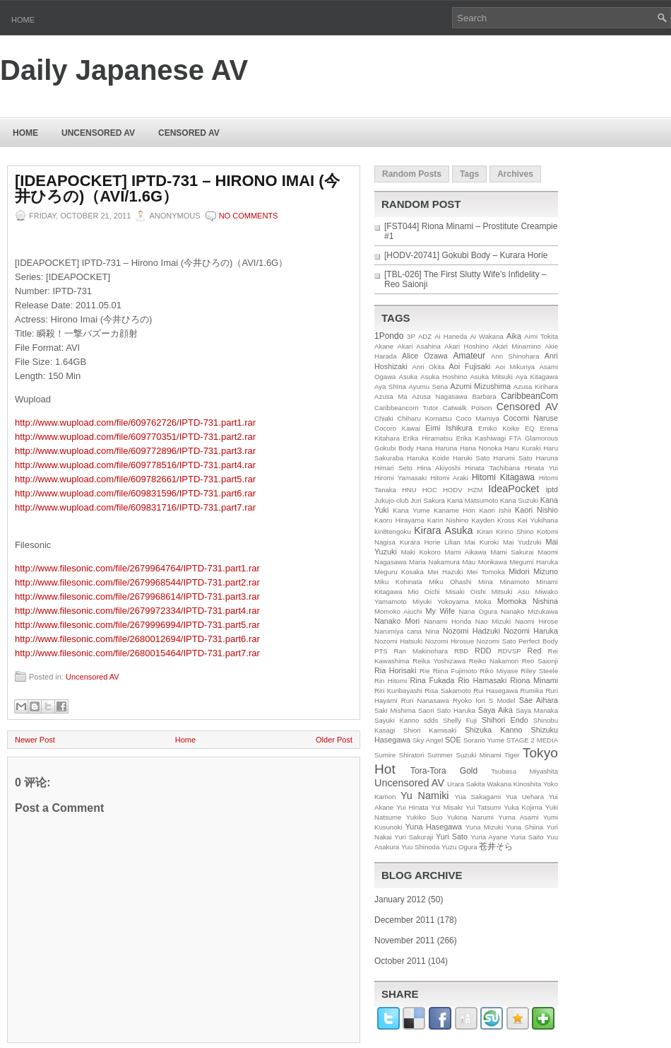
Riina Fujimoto (455, 671)
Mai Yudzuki (522, 542)
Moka (483, 601)
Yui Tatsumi (483, 807)
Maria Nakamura (434, 562)
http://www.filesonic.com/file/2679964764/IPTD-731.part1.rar (137, 568)
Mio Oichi (423, 591)
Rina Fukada (432, 680)
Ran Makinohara (421, 651)
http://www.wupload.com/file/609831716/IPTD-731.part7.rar (135, 507)
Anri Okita (428, 367)
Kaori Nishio (536, 510)
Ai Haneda (450, 336)
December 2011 (404, 920)
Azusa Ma (391, 396)
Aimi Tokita (541, 336)
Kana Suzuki (519, 500)
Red (535, 650)
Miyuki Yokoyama (440, 601)
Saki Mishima (394, 710)
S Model (502, 700)
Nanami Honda (447, 621)
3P (411, 336)
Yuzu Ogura (459, 847)
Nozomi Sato (496, 641)
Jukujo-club (391, 500)
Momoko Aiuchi (398, 611)
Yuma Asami (518, 817)
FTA (515, 438)
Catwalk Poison (467, 408)
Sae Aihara (538, 700)
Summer (440, 755)
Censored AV (189, 133)
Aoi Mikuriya (515, 367)
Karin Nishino (448, 520)
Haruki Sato (471, 458)
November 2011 (404, 940)
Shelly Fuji (460, 720)
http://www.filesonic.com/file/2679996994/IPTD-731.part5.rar (137, 624)
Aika (513, 336)
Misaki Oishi (466, 591)
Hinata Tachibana (492, 468)
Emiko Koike (498, 428)
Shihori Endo (505, 720)
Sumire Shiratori (399, 755)
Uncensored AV (98, 133)
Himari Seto (393, 468)
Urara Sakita (466, 784)
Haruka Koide (428, 458)
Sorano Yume (483, 740)
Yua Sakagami (477, 796)
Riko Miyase (499, 671)
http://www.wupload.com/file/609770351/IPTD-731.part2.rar (135, 436)
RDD (483, 650)
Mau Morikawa (484, 562)
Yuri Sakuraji (413, 837)
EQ (530, 428)
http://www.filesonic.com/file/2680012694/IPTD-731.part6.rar (137, 639)
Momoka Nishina (527, 601)
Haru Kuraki (522, 448)
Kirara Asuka (443, 530)
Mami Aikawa (465, 552)
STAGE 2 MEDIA (532, 740)
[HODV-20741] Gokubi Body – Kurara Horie (465, 255)
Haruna (547, 458)
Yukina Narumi (470, 817)
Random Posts (411, 174)
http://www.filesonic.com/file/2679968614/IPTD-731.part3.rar (137, 596)
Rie (424, 671)
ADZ (425, 336)
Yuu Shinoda (420, 847)
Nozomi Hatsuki (398, 641)
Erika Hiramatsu (428, 438)
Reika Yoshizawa (438, 661)
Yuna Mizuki (484, 827)
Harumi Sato (513, 458)
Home (23, 20)
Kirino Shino (515, 531)
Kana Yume (411, 510)
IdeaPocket (513, 488)
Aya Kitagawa (537, 376)
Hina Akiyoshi (438, 468)
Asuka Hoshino (443, 376)
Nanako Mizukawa (529, 611)
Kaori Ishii (495, 510)
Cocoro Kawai (397, 428)
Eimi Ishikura (449, 428)
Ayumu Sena (428, 386)
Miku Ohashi (450, 582)
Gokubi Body (394, 448)
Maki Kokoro (421, 552)
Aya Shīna (390, 386)
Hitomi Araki (449, 478)
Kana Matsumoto (473, 500)
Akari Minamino (516, 346)
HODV (453, 490)
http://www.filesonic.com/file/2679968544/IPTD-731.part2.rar (137, 582)
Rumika (532, 690)
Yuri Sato (452, 836)
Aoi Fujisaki (470, 366)
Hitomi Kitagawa (503, 477)
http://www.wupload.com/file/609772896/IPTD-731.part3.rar (135, 451)
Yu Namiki (424, 795)
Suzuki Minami (478, 755)
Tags (469, 174)
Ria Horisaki (395, 670)
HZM (475, 490)
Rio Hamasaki (482, 680)
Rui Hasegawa (495, 690)
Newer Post (35, 739)
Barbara (485, 396)
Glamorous (541, 438)
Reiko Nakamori (493, 661)
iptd (552, 489)
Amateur (469, 356)
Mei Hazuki (445, 572)
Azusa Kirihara (535, 386)
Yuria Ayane (488, 837)
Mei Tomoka (486, 572)
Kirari (484, 531)
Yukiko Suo (424, 817)
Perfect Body (538, 641)
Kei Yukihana (538, 520)
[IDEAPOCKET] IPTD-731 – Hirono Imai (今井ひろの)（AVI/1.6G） (177, 188)
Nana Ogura (477, 611)
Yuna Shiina (524, 827)
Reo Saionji (540, 661)
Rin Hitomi (390, 681)
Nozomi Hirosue (449, 641)
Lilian (452, 542)
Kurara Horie (420, 542)
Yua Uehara (525, 796)
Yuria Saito (527, 837)
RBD (461, 651)
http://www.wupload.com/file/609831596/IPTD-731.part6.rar (135, 493)
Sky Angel (427, 740)
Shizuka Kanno (494, 730)
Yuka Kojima (523, 807)
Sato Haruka (456, 710)
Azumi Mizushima (481, 386)
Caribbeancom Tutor (406, 408)
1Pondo (388, 336)
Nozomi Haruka (531, 631)
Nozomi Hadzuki (471, 631)
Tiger (512, 755)
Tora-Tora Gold (443, 771)
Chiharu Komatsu (424, 418)
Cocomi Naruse (531, 418)
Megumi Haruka (533, 562)
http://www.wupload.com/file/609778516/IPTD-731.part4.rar (135, 465)
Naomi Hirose (536, 621)
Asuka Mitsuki (491, 376)
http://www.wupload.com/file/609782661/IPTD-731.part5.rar (135, 479)
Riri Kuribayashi (398, 690)
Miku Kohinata (398, 582)
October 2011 (400, 961)
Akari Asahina (419, 346)
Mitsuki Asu (511, 591)
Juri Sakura (427, 500)
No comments (248, 215)
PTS (381, 651)
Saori (426, 710)
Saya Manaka (537, 710)
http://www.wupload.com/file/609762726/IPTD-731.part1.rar (135, 422)
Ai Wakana (486, 336)
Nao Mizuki (493, 621)
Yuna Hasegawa (433, 826)
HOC (429, 490)
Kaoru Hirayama (399, 520)
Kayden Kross (492, 520)
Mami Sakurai (511, 552)
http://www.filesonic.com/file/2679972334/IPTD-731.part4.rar (137, 610)
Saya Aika (495, 710)
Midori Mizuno (533, 571)
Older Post (334, 739)
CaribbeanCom (529, 396)
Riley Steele (539, 671)
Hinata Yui (541, 468)
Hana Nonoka (481, 448)
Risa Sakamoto (447, 690)
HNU (409, 490)
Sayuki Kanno (396, 720)
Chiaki (383, 418)
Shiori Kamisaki (429, 730)
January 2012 (400, 899)
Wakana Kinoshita (514, 784)
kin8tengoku (392, 531)
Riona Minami (534, 680)
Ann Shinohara (515, 356)
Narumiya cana (398, 631)
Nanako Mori (397, 621)
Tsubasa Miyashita (524, 771)
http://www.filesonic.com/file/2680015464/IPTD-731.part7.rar (137, 653)
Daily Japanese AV (124, 70)
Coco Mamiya (477, 418)
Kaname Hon (454, 510)
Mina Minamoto (503, 582)
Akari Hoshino (466, 346)
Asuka (408, 376)
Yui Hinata (412, 807)
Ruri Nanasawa (425, 700)
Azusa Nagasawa (440, 396)
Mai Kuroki (482, 542)
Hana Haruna (436, 448)
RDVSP (509, 651)
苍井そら (496, 846)
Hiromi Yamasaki (400, 478)
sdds (431, 720)
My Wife (440, 611)
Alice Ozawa (425, 355)
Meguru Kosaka (399, 572)
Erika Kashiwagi (481, 438)
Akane (383, 346)
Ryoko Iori (469, 700)
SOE (453, 739)
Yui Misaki (447, 807)
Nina (432, 631)
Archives (515, 174)
